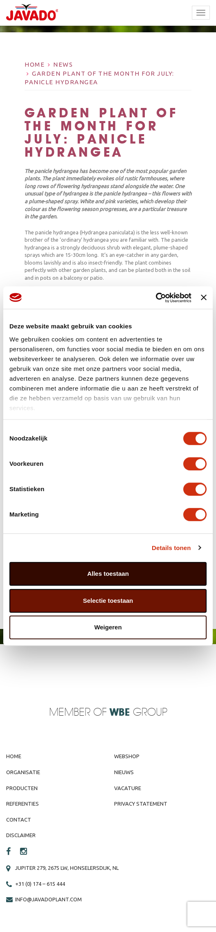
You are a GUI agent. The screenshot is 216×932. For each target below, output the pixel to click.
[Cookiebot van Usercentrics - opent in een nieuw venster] (155, 297)
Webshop (127, 756)
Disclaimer (21, 835)
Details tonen (171, 547)
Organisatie (23, 772)
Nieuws (124, 772)
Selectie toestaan (108, 600)
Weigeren (108, 627)
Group (138, 712)
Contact (18, 819)
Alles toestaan (108, 573)
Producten (22, 788)
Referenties (22, 803)
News (63, 64)
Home (35, 64)
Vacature (127, 788)
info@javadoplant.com (48, 899)
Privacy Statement (140, 803)
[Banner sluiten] (204, 298)
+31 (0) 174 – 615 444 (40, 884)
